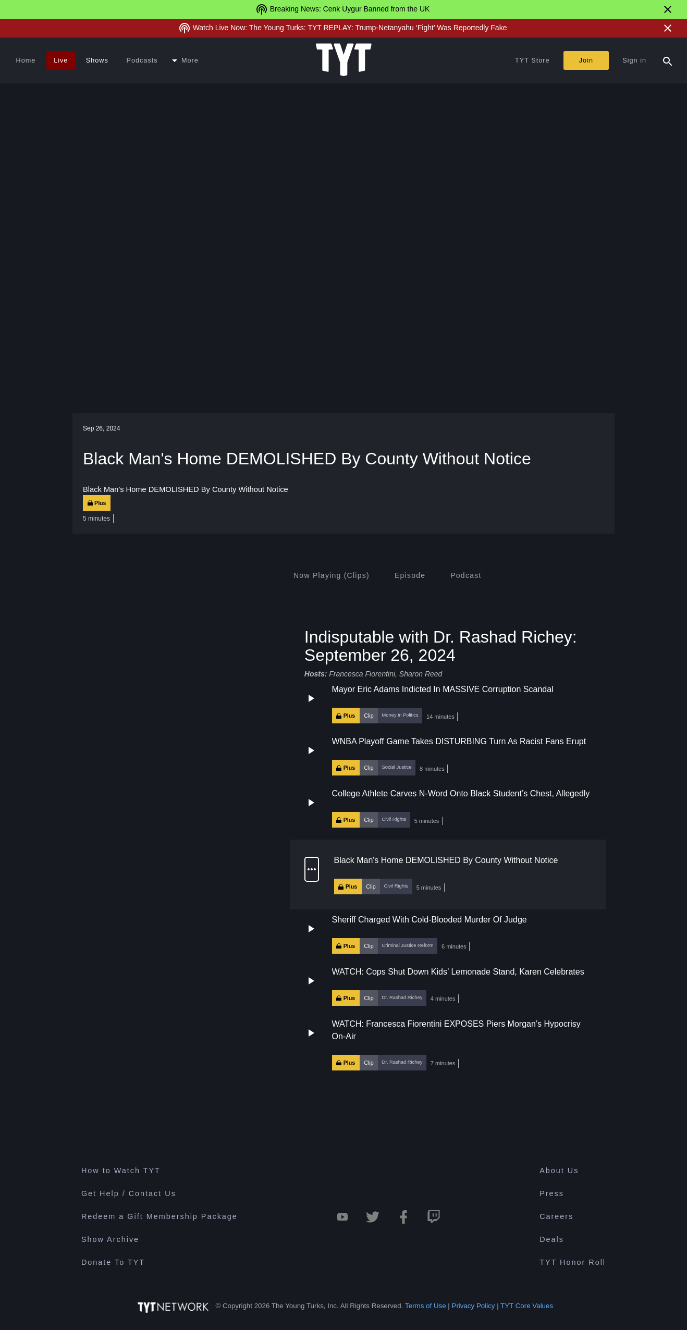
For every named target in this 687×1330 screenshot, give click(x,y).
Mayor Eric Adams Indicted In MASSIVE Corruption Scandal (443, 689)
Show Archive (110, 1239)
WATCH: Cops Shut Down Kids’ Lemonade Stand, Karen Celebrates (458, 971)
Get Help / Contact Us (128, 1193)
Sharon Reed (421, 674)
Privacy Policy (473, 1306)
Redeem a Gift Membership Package (159, 1216)
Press (551, 1193)
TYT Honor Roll (572, 1262)
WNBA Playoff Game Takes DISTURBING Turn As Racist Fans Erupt (459, 741)
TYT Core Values (526, 1306)
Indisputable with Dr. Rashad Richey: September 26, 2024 (440, 645)
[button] (447, 704)
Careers (556, 1216)
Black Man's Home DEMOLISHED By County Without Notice (446, 860)
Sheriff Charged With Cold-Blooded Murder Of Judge (429, 919)
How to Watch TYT (121, 1170)
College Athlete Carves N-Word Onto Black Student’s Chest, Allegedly (461, 793)
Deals (551, 1239)
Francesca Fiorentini (362, 674)
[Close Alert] (668, 9)
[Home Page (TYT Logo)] (344, 60)
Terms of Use (425, 1306)
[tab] (331, 575)
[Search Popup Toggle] (667, 60)
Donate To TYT (113, 1262)
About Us (559, 1170)
